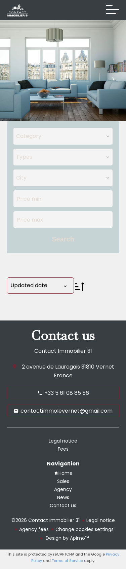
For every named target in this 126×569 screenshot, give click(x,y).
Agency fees (34, 529)
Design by (66, 538)
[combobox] (63, 136)
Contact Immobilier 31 (63, 351)
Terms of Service (67, 560)
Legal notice (100, 520)
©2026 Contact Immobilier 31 (45, 520)
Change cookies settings (84, 529)
